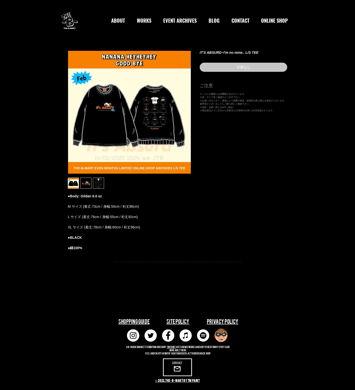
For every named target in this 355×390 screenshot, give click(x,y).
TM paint (171, 346)
